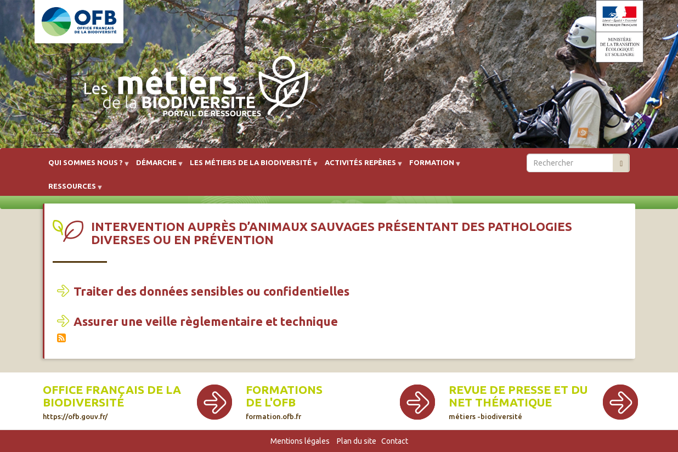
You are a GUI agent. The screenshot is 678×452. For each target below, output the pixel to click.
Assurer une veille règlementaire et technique (206, 321)
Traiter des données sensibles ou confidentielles (211, 291)
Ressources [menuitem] (72, 190)
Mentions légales (300, 441)
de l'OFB (271, 402)
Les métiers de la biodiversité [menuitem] (250, 166)
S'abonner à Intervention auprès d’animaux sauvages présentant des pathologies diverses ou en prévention (61, 338)
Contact (394, 441)
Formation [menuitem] (432, 166)
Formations (284, 389)
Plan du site (356, 441)
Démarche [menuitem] (156, 166)
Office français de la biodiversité (112, 396)
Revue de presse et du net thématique (518, 396)
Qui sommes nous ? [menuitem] (85, 166)
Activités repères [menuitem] (360, 166)
